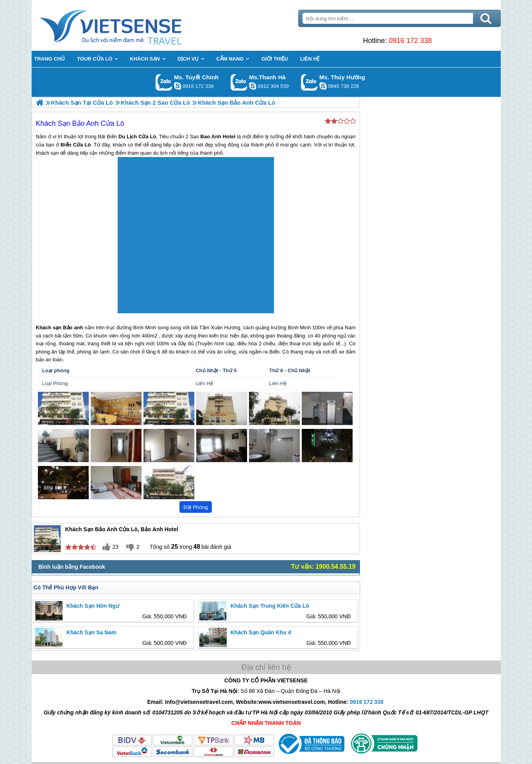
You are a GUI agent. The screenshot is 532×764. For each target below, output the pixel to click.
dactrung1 (323, 86)
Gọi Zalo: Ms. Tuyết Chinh (164, 82)
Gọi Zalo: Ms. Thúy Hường (309, 82)
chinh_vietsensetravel (177, 86)
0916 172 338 (410, 41)
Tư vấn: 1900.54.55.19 (323, 566)
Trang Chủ (130, 25)
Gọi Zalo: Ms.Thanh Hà (239, 82)
